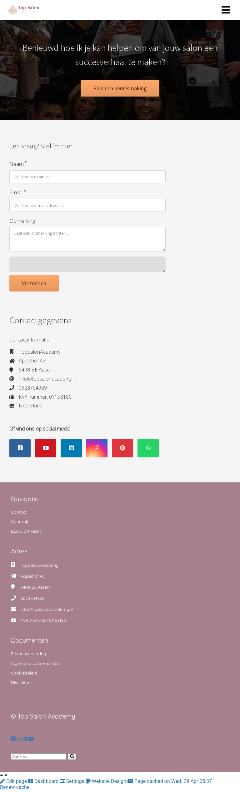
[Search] (72, 758)
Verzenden (34, 285)
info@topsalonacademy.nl (46, 611)
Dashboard (44, 783)
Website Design (107, 783)
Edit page (14, 783)
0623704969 (32, 600)
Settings (72, 783)
